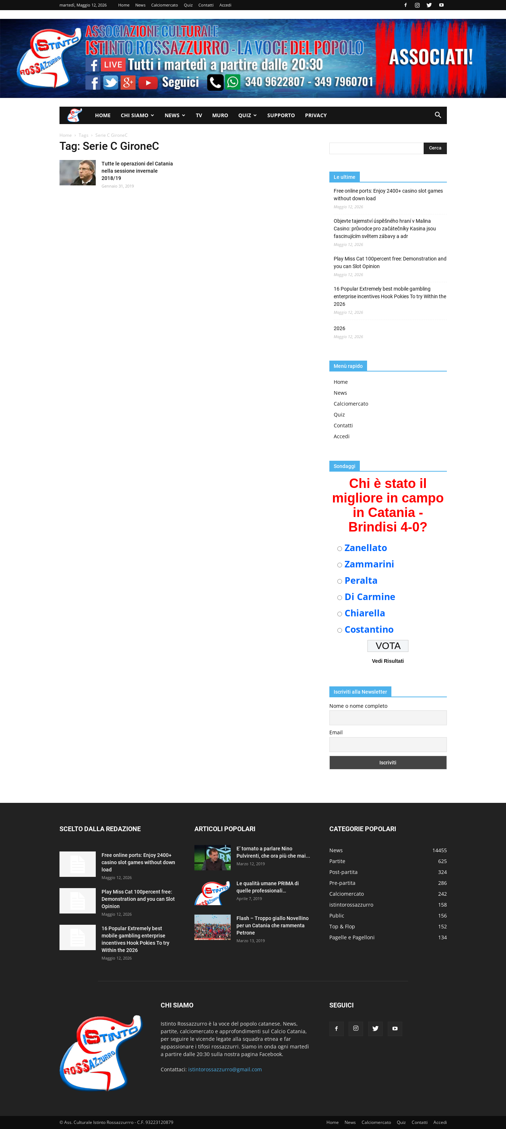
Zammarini (369, 564)
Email (336, 732)
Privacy (316, 115)
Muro (220, 115)
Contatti (206, 5)
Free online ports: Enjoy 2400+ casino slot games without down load (388, 194)
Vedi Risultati (388, 661)
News (140, 5)
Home (123, 5)
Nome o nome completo (358, 705)
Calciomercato (164, 5)
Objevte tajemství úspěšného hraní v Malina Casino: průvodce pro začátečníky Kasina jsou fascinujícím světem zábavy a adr (385, 228)
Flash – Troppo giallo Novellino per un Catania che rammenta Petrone (272, 925)
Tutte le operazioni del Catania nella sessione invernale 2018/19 (137, 171)
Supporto (281, 115)
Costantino (369, 629)
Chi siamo (137, 115)
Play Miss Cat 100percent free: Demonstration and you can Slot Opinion (390, 262)
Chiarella (365, 613)
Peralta (361, 580)
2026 (339, 328)
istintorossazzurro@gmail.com (225, 1069)
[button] (438, 115)
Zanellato (366, 547)
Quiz (188, 5)
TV (199, 115)
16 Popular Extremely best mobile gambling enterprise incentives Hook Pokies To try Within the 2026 (390, 296)
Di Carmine (370, 596)
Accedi (225, 5)
